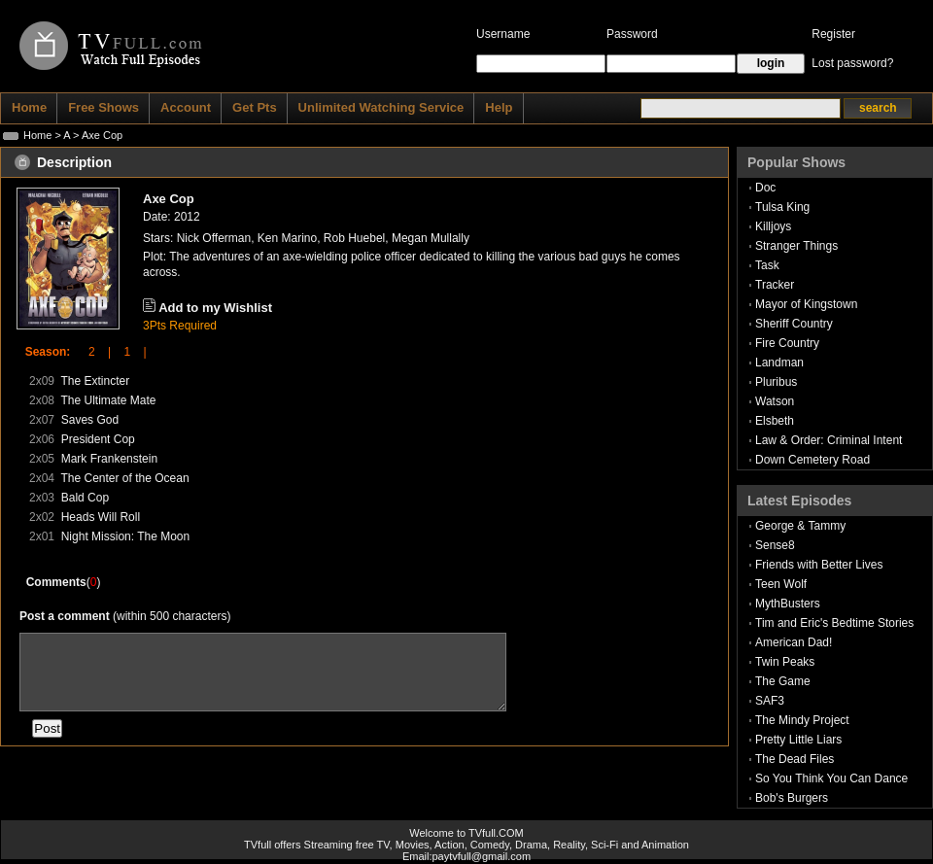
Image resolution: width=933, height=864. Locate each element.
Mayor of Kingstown (806, 304)
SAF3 (769, 701)
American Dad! (793, 642)
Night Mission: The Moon (125, 536)
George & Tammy (800, 526)
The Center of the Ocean (124, 478)
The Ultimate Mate (108, 400)
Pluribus (776, 382)
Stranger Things (796, 246)
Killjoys (773, 226)
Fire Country (787, 343)
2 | (93, 352)
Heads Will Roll (100, 517)
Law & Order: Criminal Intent (828, 440)
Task (767, 265)
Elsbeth (774, 421)
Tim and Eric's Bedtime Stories (834, 623)
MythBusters (787, 603)
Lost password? (852, 63)
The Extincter (94, 381)
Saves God (90, 420)
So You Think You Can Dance (831, 778)
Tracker (774, 285)
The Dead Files (794, 759)
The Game (783, 681)
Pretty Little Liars (798, 739)
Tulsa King (782, 207)
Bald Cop (85, 497)
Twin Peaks (784, 662)
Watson (774, 401)
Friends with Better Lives (818, 564)
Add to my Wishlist (215, 307)
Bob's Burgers (791, 798)
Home (37, 135)
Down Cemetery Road (812, 460)
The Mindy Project (802, 720)
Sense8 (775, 545)
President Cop (98, 439)
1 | (128, 352)
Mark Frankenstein (109, 459)
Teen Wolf (781, 584)
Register (833, 34)
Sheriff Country (794, 323)
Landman (779, 362)
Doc (765, 187)
